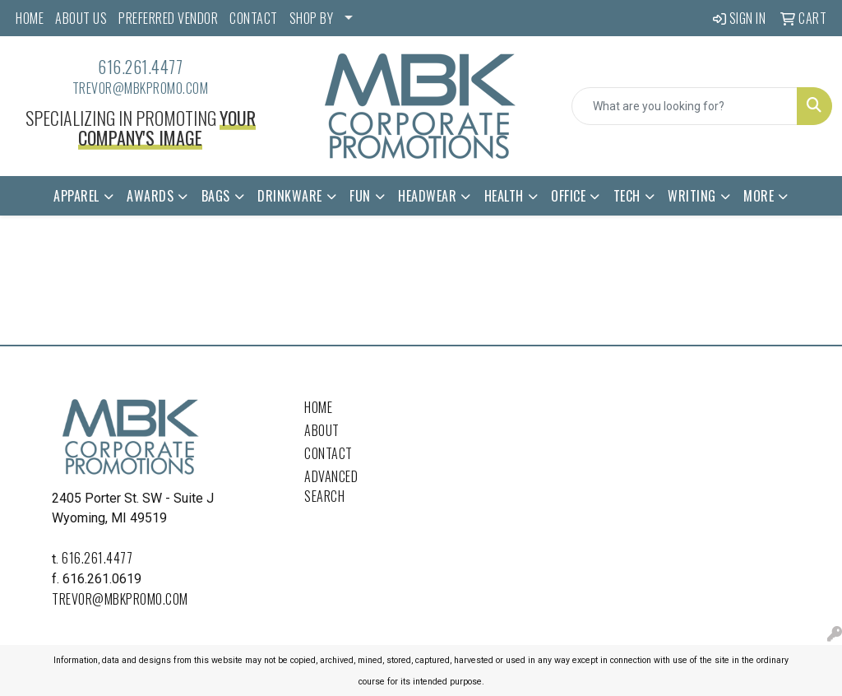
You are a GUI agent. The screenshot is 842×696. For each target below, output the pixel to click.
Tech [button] (627, 196)
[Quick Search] (684, 106)
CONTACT (253, 18)
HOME (30, 18)
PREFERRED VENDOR (168, 18)
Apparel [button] (76, 196)
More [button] (758, 196)
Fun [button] (360, 196)
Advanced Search (331, 486)
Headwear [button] (427, 196)
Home (318, 407)
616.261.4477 (140, 66)
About (322, 430)
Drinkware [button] (289, 196)
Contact (328, 453)
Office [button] (568, 196)
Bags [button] (215, 196)
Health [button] (504, 196)
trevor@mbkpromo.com (140, 88)
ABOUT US (81, 18)
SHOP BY (311, 18)
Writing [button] (692, 196)
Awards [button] (150, 196)
